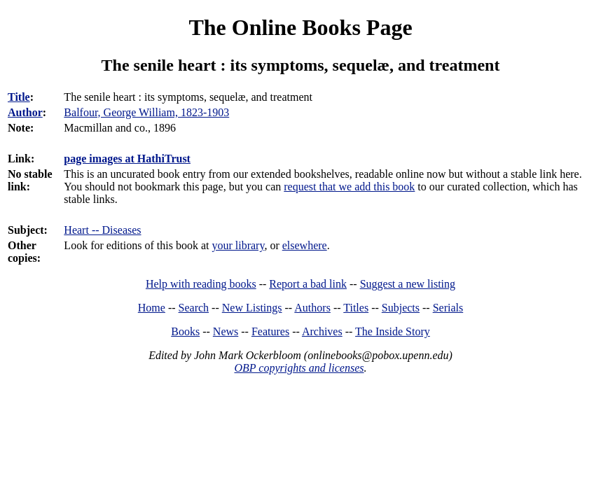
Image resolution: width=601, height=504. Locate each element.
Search (194, 308)
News (225, 331)
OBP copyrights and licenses (299, 368)
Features (270, 331)
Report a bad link (308, 284)
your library (238, 245)
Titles (355, 308)
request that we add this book (349, 186)
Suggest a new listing (407, 284)
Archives (322, 331)
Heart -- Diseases (102, 230)
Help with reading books (201, 284)
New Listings (252, 308)
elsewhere (304, 245)
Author (25, 112)
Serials (448, 308)
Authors (312, 308)
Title (19, 97)
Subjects (401, 308)
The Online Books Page (300, 27)
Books (185, 331)
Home (151, 308)
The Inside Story (392, 331)
